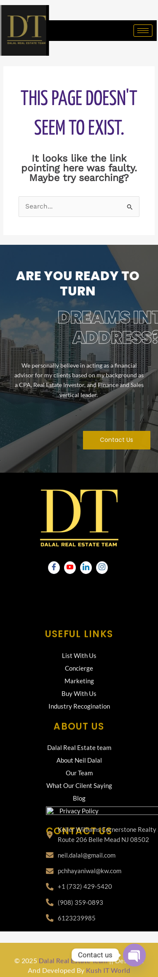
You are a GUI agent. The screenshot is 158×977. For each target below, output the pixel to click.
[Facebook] (54, 567)
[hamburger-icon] (137, 30)
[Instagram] (102, 567)
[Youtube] (70, 567)
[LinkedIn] (86, 567)
